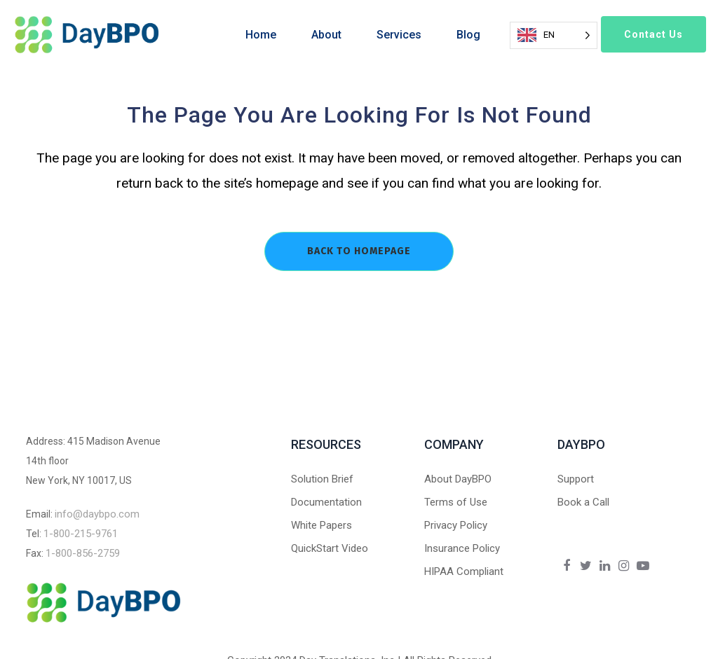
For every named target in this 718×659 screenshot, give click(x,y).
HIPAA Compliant (463, 571)
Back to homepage (359, 251)
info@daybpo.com (97, 514)
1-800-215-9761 (80, 533)
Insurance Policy (462, 548)
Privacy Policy (455, 525)
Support (575, 479)
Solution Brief (322, 479)
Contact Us (653, 34)
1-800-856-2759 (83, 553)
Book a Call (583, 502)
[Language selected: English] (553, 35)
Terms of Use (455, 502)
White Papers (321, 525)
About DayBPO (458, 479)
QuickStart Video (329, 548)
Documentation (326, 502)
